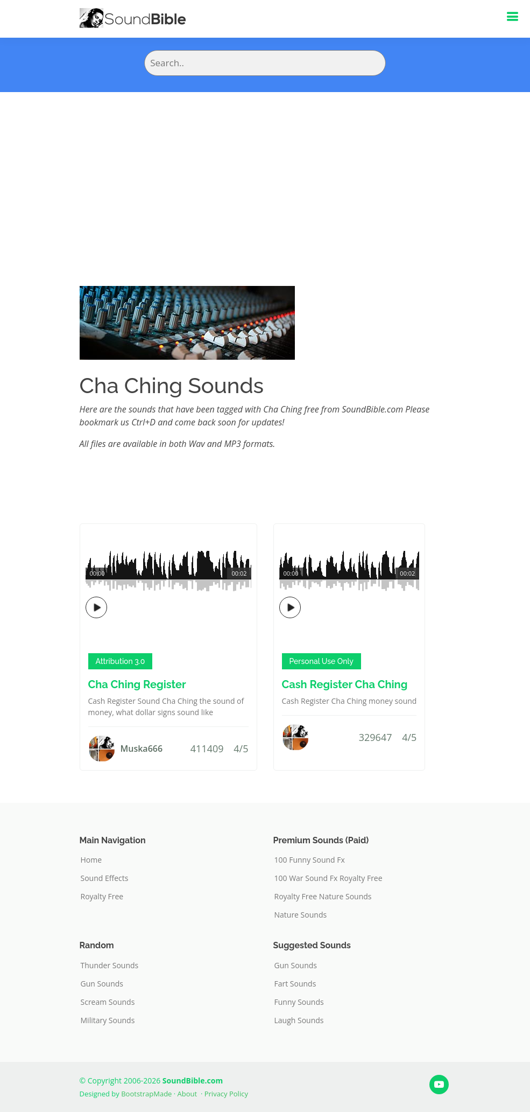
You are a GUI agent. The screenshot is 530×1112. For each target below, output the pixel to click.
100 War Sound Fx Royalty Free (328, 878)
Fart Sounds (295, 984)
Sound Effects (105, 878)
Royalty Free (102, 896)
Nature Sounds (300, 915)
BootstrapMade (146, 1094)
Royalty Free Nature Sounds (323, 896)
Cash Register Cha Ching (345, 684)
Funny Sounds (299, 1002)
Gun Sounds (102, 984)
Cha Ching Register (137, 684)
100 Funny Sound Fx (309, 860)
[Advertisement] (265, 172)
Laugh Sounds (299, 1020)
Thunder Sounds (110, 965)
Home (91, 860)
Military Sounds (108, 1020)
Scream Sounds (108, 1002)
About (187, 1094)
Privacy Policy (226, 1094)
